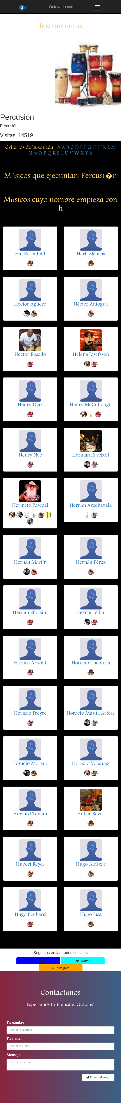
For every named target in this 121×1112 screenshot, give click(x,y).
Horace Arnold (30, 663)
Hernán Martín (30, 562)
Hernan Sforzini (30, 613)
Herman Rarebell (90, 455)
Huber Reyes (90, 814)
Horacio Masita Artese (91, 713)
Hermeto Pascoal (30, 505)
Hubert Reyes (30, 864)
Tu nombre (15, 1023)
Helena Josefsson (91, 355)
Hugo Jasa (91, 915)
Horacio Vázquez (90, 764)
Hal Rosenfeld (30, 254)
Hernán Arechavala (91, 505)
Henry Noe (30, 455)
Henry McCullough (91, 405)
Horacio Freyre (30, 713)
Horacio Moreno (30, 764)
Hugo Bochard (30, 915)
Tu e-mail (15, 1039)
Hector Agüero (30, 304)
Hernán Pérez (91, 562)
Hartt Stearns (91, 254)
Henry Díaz (30, 405)
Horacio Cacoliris (91, 663)
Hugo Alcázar (91, 864)
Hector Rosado (30, 355)
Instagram (60, 968)
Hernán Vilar (90, 613)
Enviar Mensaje (98, 1077)
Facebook (38, 961)
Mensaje (13, 1056)
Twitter (82, 961)
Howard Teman (30, 814)
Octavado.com (61, 7)
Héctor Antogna (91, 304)
